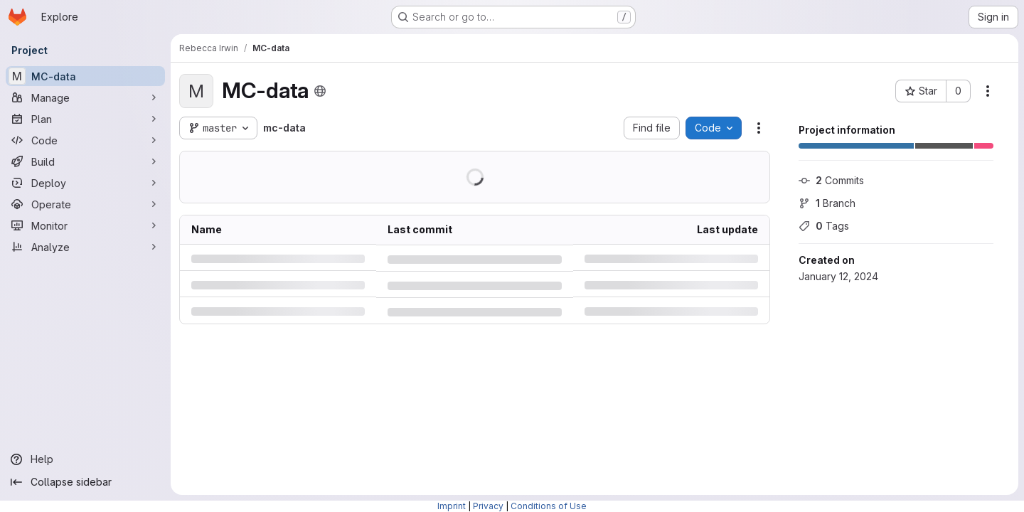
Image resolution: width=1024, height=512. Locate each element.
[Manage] (85, 97)
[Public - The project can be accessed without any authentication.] (320, 91)
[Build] (85, 161)
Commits (831, 180)
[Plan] (85, 119)
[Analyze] (85, 247)
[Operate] (85, 204)
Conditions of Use (549, 506)
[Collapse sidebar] (85, 482)
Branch (827, 203)
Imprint (451, 506)
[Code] (85, 140)
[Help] (85, 459)
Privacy (488, 506)
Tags (824, 226)
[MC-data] (85, 76)
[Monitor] (85, 225)
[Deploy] (85, 183)
